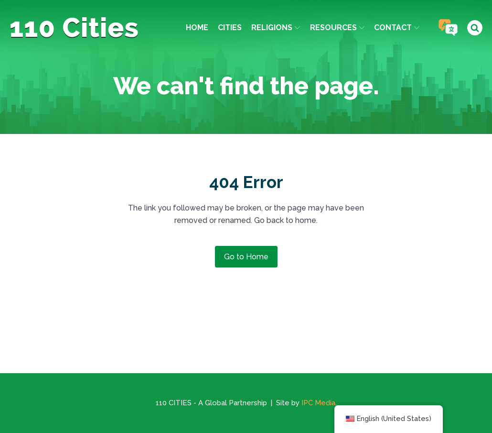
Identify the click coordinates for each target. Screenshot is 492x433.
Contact (396, 27)
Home (197, 27)
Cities (230, 27)
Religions (275, 27)
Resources (337, 27)
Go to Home (246, 256)
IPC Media (318, 403)
